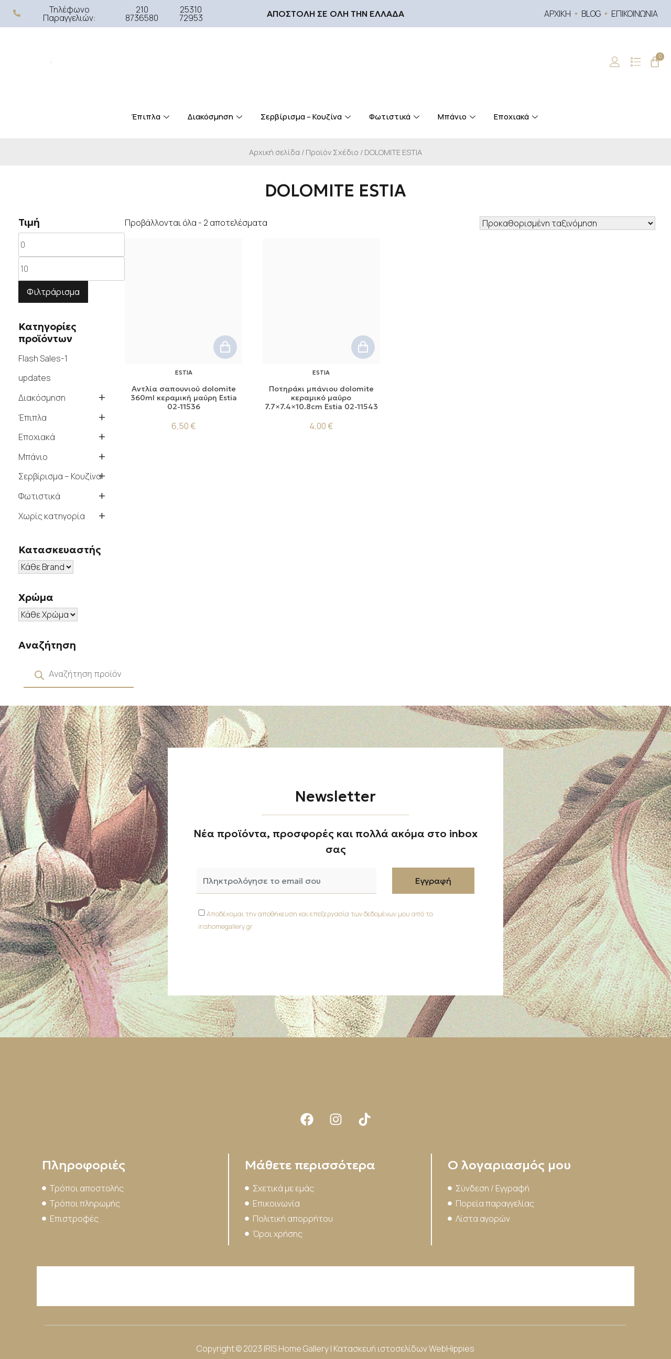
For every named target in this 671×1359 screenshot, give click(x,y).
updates (34, 377)
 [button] (225, 347)
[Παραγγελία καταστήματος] (567, 223)
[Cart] (655, 62)
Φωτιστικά (395, 116)
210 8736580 (141, 14)
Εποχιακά (517, 116)
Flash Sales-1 (43, 358)
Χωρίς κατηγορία (51, 516)
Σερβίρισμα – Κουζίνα (307, 116)
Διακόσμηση (216, 116)
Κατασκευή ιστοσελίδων (381, 1348)
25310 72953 (191, 14)
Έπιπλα (151, 116)
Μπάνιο (458, 116)
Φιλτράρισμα (53, 292)
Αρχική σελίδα (274, 152)
